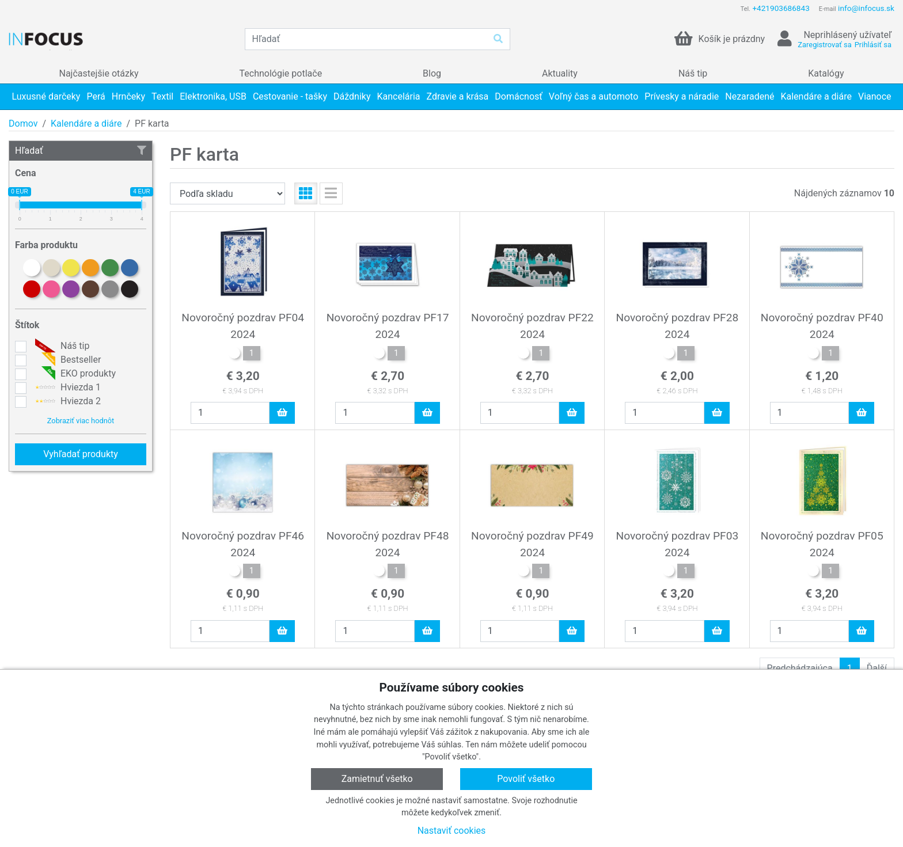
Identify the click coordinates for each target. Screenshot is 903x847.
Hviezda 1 (66, 387)
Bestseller (66, 360)
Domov (23, 123)
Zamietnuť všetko (377, 778)
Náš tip (60, 346)
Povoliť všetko (526, 778)
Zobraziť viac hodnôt (80, 420)
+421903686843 (780, 8)
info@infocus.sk (866, 8)
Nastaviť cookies (452, 830)
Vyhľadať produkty (80, 454)
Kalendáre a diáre (86, 123)
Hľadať (80, 150)
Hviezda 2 (66, 401)
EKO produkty (74, 374)
